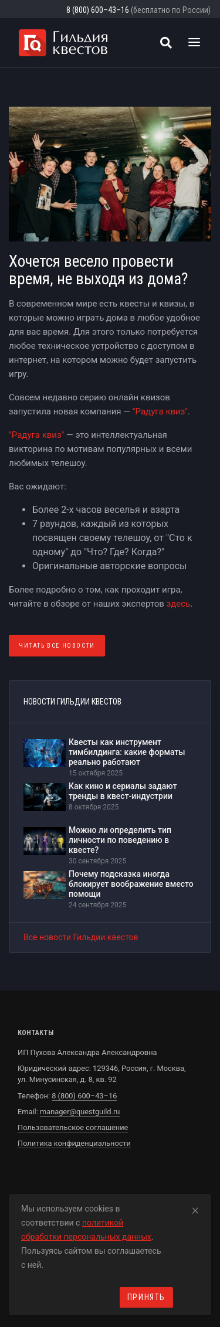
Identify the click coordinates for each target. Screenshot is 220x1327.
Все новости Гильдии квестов (80, 937)
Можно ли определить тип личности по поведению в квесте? (120, 840)
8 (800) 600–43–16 (97, 10)
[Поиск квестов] (166, 43)
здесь (179, 603)
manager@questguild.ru (80, 1111)
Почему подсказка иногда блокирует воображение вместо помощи (131, 884)
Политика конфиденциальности (74, 1143)
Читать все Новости (57, 645)
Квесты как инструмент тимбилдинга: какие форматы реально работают (127, 752)
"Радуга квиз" (160, 411)
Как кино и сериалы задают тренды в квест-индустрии (123, 791)
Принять (146, 1297)
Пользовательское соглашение (73, 1127)
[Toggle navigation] (194, 43)
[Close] (195, 1209)
